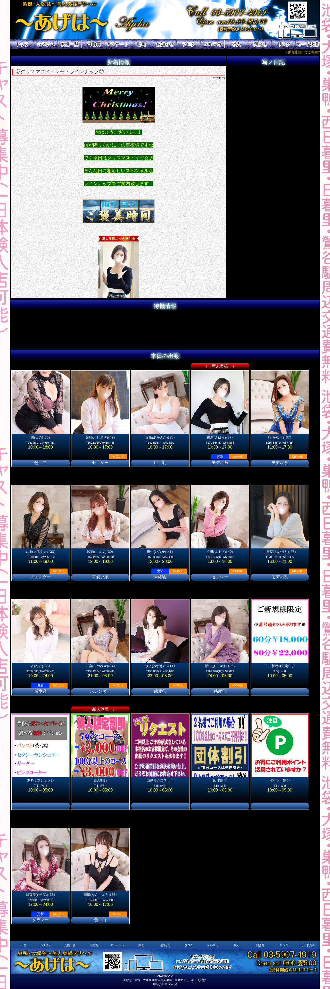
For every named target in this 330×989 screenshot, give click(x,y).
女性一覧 (70, 44)
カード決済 (308, 44)
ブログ (188, 44)
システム (46, 44)
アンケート (117, 44)
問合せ (260, 44)
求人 (236, 44)
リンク (284, 44)
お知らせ (165, 44)
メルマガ (212, 44)
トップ (22, 44)
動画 (141, 44)
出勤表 (93, 44)
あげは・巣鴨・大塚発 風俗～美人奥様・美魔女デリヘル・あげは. (165, 980)
